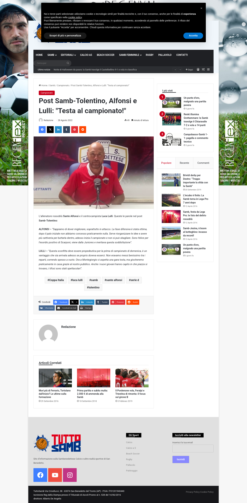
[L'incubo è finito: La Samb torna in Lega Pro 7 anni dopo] (171, 200)
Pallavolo (130, 464)
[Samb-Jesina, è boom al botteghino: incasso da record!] (171, 233)
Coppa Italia (56, 280)
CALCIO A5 (86, 55)
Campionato (63, 85)
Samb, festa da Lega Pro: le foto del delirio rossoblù (195, 216)
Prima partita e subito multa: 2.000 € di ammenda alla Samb (92, 392)
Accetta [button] (193, 35)
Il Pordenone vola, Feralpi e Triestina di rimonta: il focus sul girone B (130, 392)
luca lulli (77, 280)
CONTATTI (182, 55)
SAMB (51, 55)
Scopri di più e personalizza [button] (65, 35)
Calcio (129, 441)
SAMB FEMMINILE (129, 55)
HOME (39, 55)
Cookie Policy (207, 491)
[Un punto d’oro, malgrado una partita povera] (171, 102)
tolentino (94, 287)
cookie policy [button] (75, 17)
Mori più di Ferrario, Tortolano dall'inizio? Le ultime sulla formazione (55, 392)
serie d (135, 280)
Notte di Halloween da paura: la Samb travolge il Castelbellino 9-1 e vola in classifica (95, 69)
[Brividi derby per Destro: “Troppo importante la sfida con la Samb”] (171, 180)
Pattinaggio (131, 469)
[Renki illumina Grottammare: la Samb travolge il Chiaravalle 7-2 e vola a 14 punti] (171, 119)
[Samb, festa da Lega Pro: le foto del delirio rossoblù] (171, 217)
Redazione (50, 120)
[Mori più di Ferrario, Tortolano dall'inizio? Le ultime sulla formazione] (55, 377)
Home (43, 85)
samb (94, 280)
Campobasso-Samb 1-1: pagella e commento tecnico (196, 138)
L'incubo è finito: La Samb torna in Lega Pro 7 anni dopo (194, 199)
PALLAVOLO (165, 55)
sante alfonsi (114, 280)
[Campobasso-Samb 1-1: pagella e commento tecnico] (171, 139)
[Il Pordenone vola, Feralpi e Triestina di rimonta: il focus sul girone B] (132, 377)
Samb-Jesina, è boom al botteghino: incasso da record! (195, 232)
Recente (184, 162)
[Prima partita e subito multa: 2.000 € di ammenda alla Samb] (93, 377)
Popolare (166, 162)
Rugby (129, 458)
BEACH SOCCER (105, 55)
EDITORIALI (67, 55)
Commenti (203, 162)
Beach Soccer (133, 452)
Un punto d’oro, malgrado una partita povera (195, 101)
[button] (201, 8)
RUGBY (150, 55)
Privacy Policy (193, 491)
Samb (52, 85)
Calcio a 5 (131, 447)
